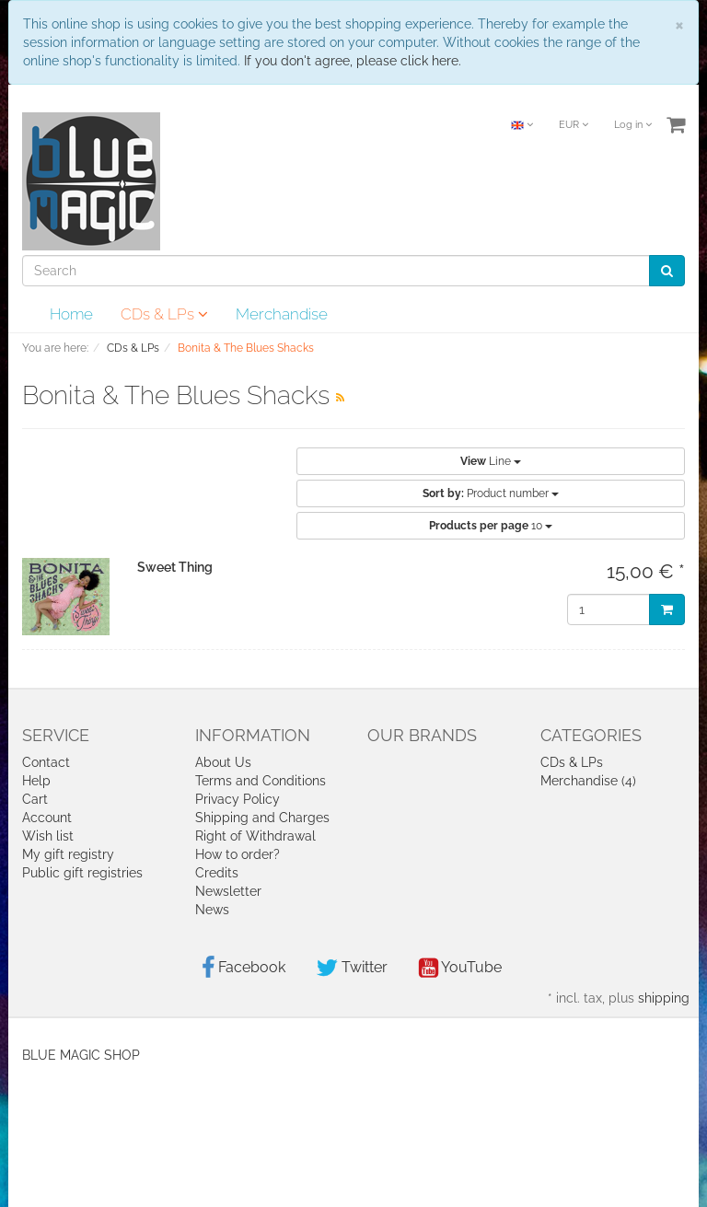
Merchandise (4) (588, 780)
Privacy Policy (237, 799)
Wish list (48, 836)
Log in (633, 125)
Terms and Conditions (260, 780)
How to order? (237, 854)
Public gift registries (82, 872)
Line (490, 461)
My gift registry (68, 854)
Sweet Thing (175, 567)
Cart (35, 799)
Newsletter (228, 891)
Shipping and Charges (262, 817)
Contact (46, 762)
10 (490, 525)
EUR (573, 125)
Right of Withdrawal (255, 836)
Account (47, 817)
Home (71, 314)
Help (36, 780)
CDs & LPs (164, 314)
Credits (216, 872)
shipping (664, 998)
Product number (491, 493)
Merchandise (282, 314)
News (212, 909)
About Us (223, 762)
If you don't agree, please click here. (352, 60)
